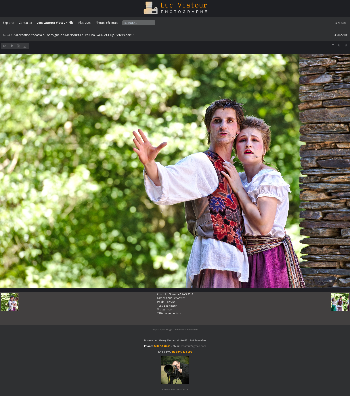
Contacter (25, 23)
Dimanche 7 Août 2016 (181, 294)
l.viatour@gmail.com (193, 346)
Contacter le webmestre (186, 329)
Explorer (9, 23)
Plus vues (84, 23)
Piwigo (168, 329)
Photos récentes (106, 23)
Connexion (341, 22)
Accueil (6, 35)
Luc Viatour (170, 305)
